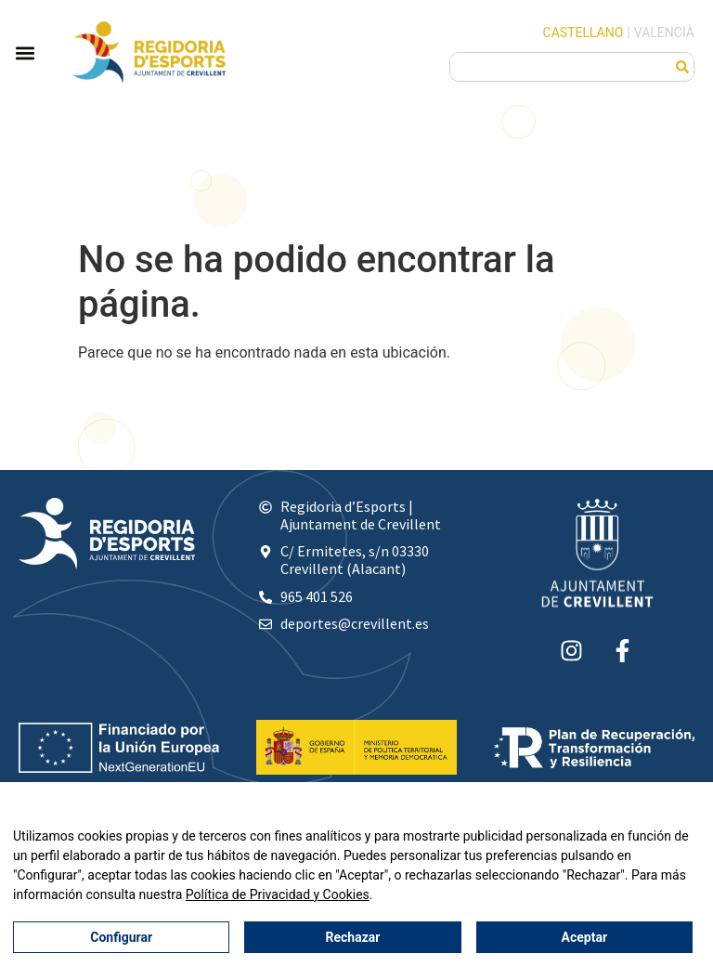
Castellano (583, 32)
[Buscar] (682, 67)
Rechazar (353, 937)
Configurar (121, 937)
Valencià (664, 32)
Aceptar (585, 937)
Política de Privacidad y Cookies (277, 894)
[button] (24, 52)
